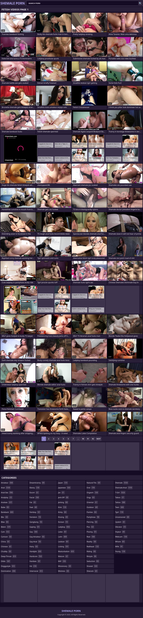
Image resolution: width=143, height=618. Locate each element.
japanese (64, 487)
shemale (121, 482)
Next (99, 439)
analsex (7, 502)
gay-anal (35, 541)
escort (34, 492)
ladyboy (64, 527)
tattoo (120, 502)
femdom (35, 517)
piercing (92, 522)
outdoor (92, 507)
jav (61, 492)
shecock (92, 571)
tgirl (119, 512)
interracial (36, 571)
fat (33, 502)
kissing (63, 517)
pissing (92, 531)
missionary (64, 566)
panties (92, 512)
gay (34, 531)
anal (6, 487)
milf (62, 561)
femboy (35, 512)
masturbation (66, 551)
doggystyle (8, 566)
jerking (63, 502)
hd (33, 566)
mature (63, 556)
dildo (5, 561)
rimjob (92, 556)
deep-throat (8, 556)
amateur (7, 482)
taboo (120, 497)
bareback (7, 512)
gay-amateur (37, 536)
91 (88, 439)
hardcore (36, 556)
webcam (121, 536)
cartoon (6, 536)
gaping (35, 527)
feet (33, 507)
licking (63, 546)
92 (93, 439)
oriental (92, 502)
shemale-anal (123, 487)
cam (5, 531)
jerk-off (63, 497)
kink (62, 507)
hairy (34, 546)
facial (34, 497)
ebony (35, 487)
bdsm (6, 527)
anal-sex (7, 492)
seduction (93, 561)
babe (5, 507)
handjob (36, 551)
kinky (62, 512)
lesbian (63, 541)
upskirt (120, 522)
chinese (6, 546)
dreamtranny (37, 482)
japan (63, 482)
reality (92, 541)
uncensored (122, 517)
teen (119, 507)
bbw (5, 522)
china (5, 541)
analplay (6, 497)
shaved (92, 566)
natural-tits (94, 482)
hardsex (35, 561)
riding (91, 551)
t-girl (120, 492)
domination (8, 571)
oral (91, 487)
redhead (93, 546)
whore (120, 541)
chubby (6, 551)
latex (62, 531)
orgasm (92, 492)
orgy (91, 497)
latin (62, 536)
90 (83, 439)
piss (90, 527)
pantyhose (93, 517)
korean (63, 522)
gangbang (36, 522)
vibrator (120, 527)
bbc (4, 517)
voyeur (120, 531)
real (91, 536)
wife (119, 546)
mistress (63, 571)
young (120, 551)
